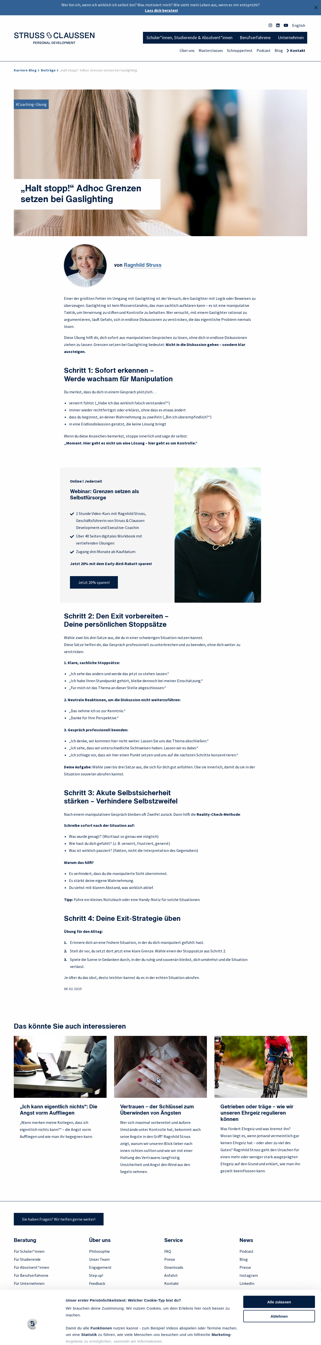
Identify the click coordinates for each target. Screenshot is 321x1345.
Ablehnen (279, 1288)
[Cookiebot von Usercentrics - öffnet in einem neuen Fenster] (32, 1335)
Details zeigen (78, 1335)
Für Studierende (27, 1259)
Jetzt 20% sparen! (94, 582)
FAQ (167, 1251)
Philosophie (99, 1251)
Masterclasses (211, 50)
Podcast (264, 50)
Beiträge (48, 70)
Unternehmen (291, 37)
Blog (279, 50)
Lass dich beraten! (161, 10)
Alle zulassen (279, 1274)
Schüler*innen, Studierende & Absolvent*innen (189, 37)
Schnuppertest (240, 50)
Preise (169, 1259)
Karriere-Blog (25, 70)
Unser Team (99, 1259)
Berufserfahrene (255, 37)
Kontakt (297, 50)
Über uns (187, 50)
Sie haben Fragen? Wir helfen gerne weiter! (58, 1219)
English (298, 25)
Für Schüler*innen (29, 1251)
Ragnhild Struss (143, 265)
